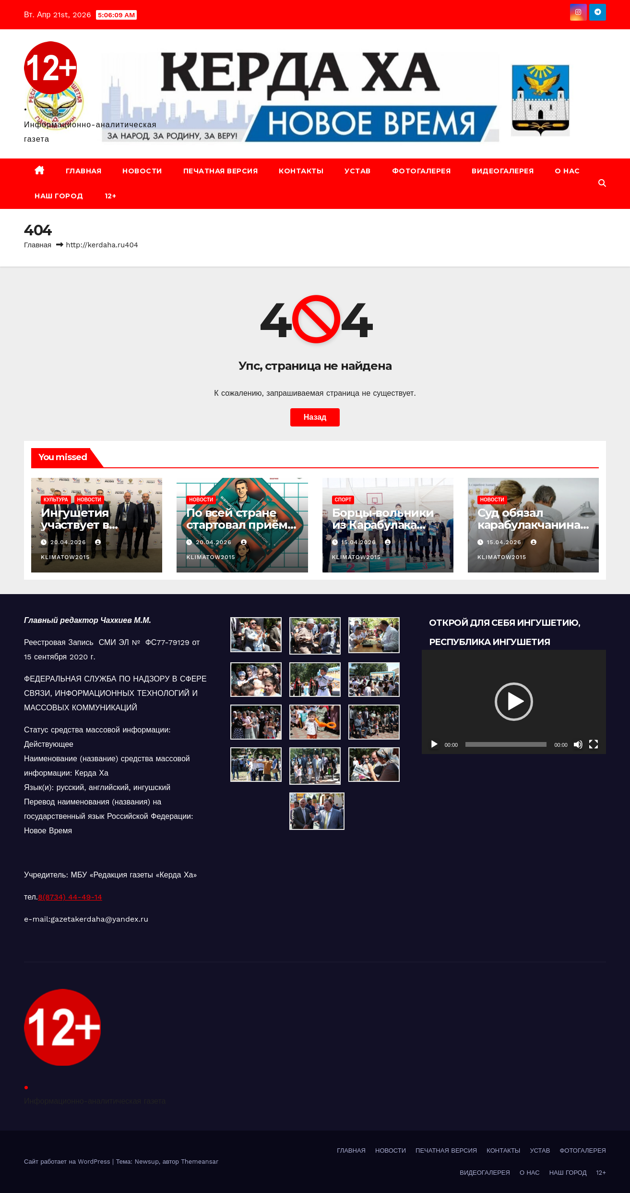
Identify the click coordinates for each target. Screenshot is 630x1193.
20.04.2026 (69, 542)
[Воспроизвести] (434, 744)
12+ (111, 196)
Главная (37, 245)
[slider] (506, 744)
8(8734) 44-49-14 (70, 896)
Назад (315, 417)
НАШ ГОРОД (59, 196)
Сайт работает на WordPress (68, 1161)
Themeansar (199, 1161)
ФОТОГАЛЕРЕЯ (421, 171)
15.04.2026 (359, 542)
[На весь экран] (593, 744)
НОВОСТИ (142, 171)
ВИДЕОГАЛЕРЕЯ (503, 171)
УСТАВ (358, 171)
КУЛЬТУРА (56, 499)
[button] (602, 183)
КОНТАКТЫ (301, 171)
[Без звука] (578, 744)
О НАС (567, 171)
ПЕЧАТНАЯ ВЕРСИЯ (220, 171)
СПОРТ (343, 499)
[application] (514, 702)
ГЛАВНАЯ (84, 171)
